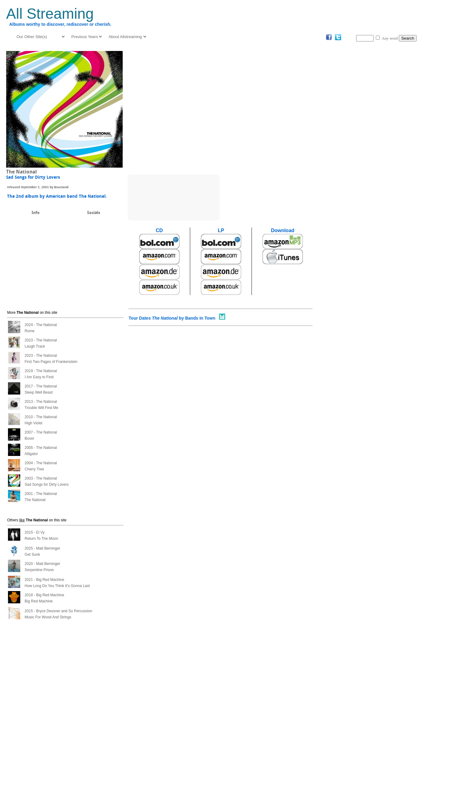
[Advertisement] (432, 140)
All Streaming (50, 14)
